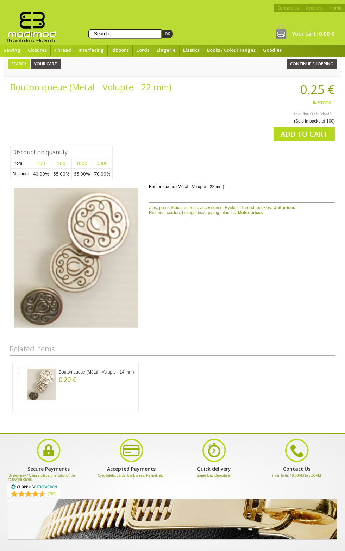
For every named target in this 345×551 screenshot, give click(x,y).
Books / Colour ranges (231, 50)
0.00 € (326, 33)
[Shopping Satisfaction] (34, 488)
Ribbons (120, 50)
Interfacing (91, 50)
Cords (142, 50)
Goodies (272, 50)
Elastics (191, 50)
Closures (37, 50)
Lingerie (166, 50)
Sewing (12, 50)
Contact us (288, 8)
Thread (62, 50)
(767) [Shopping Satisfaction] (52, 493)
